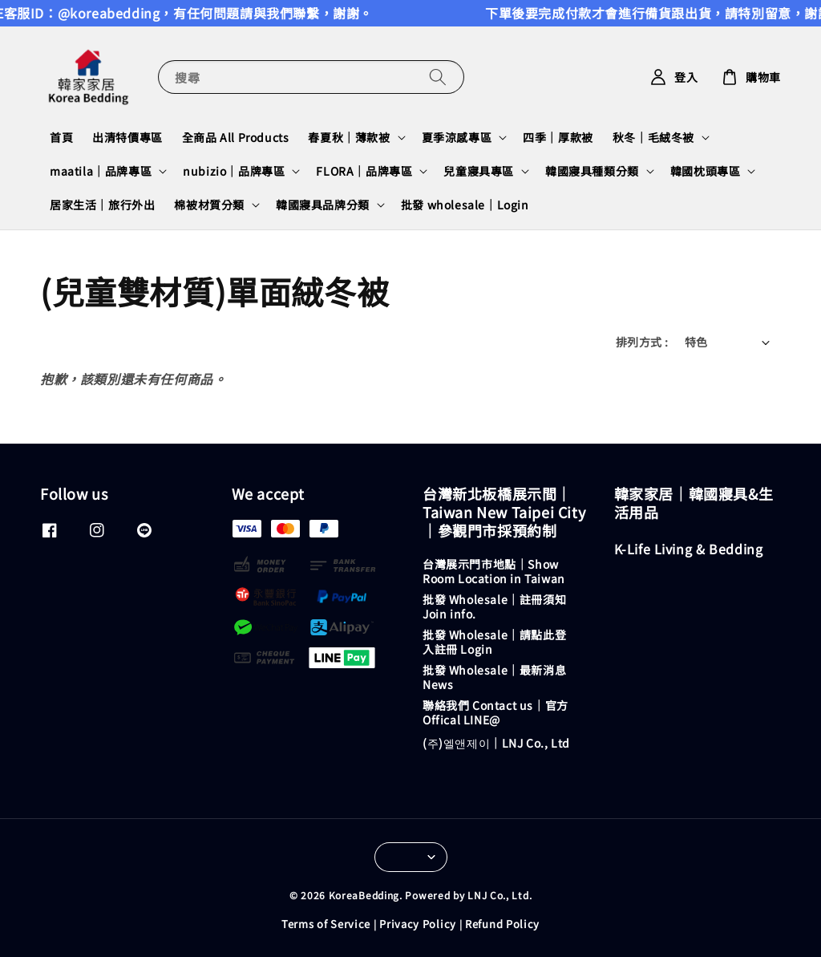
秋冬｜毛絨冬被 (653, 137)
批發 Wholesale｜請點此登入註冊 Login (494, 642)
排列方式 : (642, 342)
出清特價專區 (127, 137)
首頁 (61, 137)
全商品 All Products (235, 137)
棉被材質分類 (209, 204)
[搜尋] (437, 76)
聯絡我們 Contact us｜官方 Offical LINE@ (495, 712)
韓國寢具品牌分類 (323, 204)
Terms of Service (325, 923)
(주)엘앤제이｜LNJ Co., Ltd (496, 743)
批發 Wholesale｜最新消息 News (494, 677)
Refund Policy (502, 923)
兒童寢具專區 (478, 171)
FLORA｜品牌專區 (364, 171)
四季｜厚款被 (558, 137)
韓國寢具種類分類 (592, 171)
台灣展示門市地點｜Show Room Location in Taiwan (494, 571)
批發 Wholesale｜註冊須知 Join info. (494, 606)
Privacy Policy (417, 923)
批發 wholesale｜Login (465, 205)
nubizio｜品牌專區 (234, 171)
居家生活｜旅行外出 (102, 205)
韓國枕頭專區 (705, 171)
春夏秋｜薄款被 (349, 137)
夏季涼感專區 (457, 137)
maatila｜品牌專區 (101, 171)
